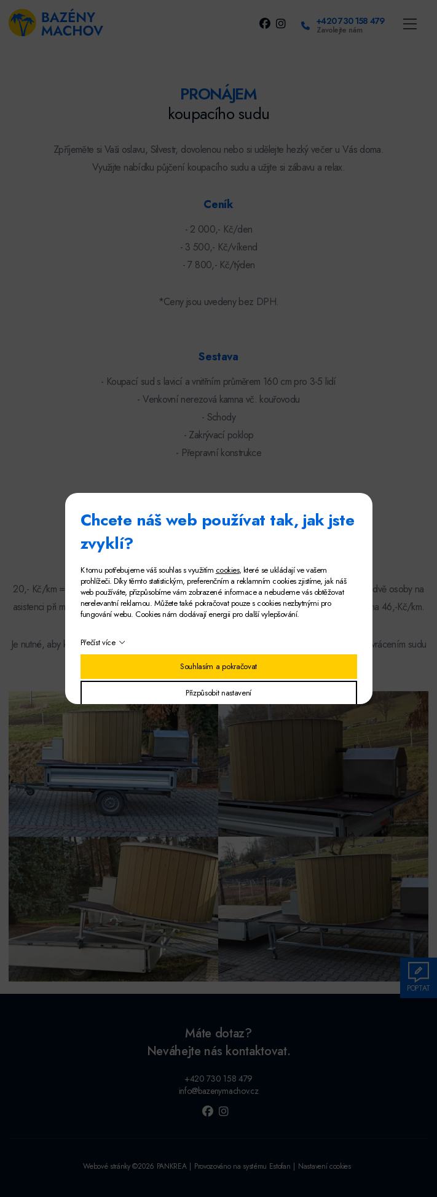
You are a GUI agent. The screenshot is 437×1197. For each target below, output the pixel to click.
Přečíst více (98, 642)
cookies (227, 570)
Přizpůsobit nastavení (218, 693)
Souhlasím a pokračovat (218, 666)
